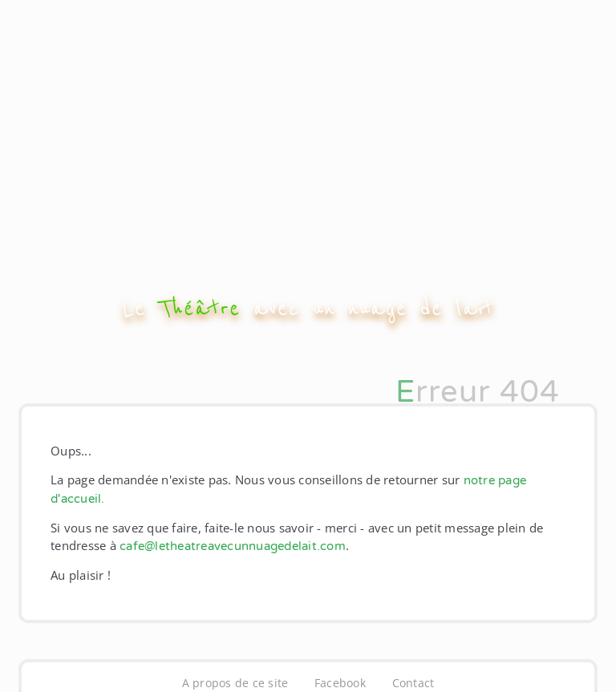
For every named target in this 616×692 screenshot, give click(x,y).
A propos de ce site (235, 683)
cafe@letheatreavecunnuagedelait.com (233, 546)
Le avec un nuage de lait (308, 308)
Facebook (340, 683)
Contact (413, 683)
